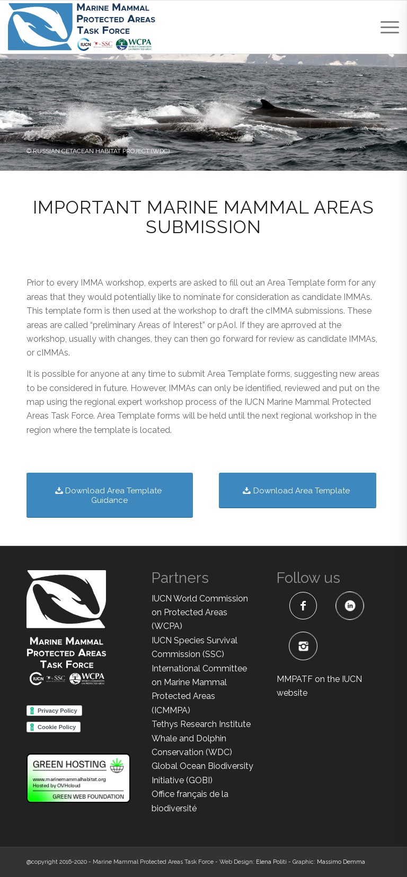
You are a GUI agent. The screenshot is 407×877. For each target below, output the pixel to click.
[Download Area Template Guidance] (109, 495)
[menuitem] (384, 27)
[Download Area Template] (297, 490)
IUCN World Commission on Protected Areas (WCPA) (200, 612)
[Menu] (384, 27)
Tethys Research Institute (201, 724)
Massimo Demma (341, 861)
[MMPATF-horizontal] (81, 27)
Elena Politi (271, 861)
